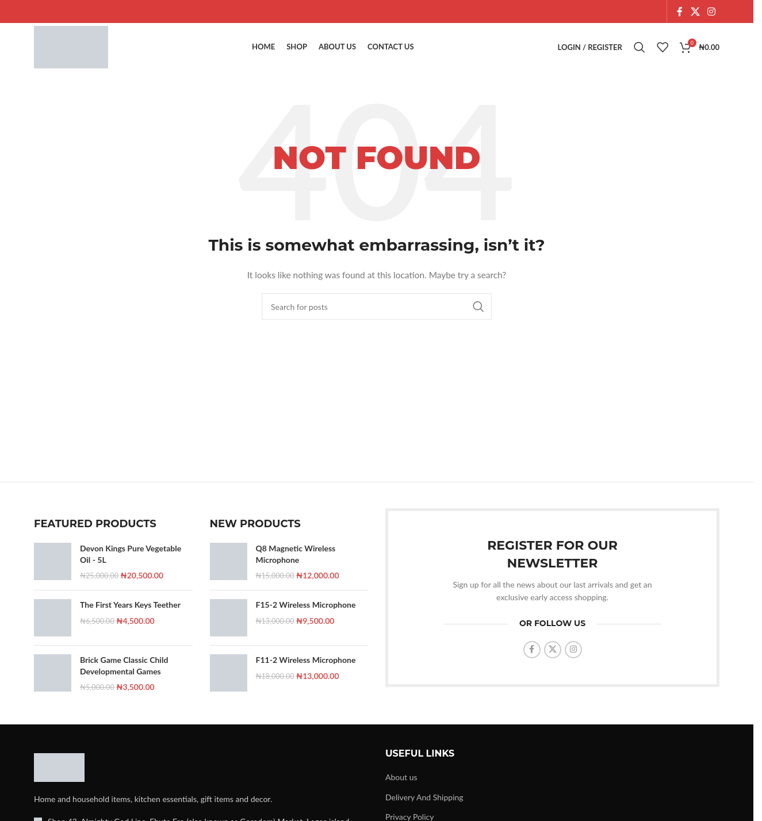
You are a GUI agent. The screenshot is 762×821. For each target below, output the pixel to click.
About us (401, 787)
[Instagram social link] (711, 12)
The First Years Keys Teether (130, 615)
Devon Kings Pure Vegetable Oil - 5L (130, 564)
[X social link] (695, 12)
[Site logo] (79, 52)
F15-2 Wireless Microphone (306, 615)
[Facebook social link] (680, 12)
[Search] (639, 52)
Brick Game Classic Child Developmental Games (124, 675)
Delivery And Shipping (424, 807)
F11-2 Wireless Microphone (306, 670)
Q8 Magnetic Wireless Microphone (296, 564)
